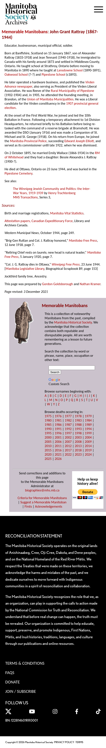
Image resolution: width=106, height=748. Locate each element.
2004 (88, 437)
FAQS (9, 672)
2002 (68, 437)
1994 (88, 429)
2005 (48, 442)
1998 (78, 433)
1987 (68, 425)
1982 (68, 420)
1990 (48, 429)
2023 (78, 454)
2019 (88, 450)
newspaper (24, 86)
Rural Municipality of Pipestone (72, 91)
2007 (68, 442)
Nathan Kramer (90, 284)
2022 (68, 454)
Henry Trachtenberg (62, 193)
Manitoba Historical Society (73, 322)
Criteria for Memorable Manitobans (42, 498)
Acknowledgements (48, 506)
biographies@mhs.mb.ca (42, 490)
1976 (58, 416)
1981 (58, 420)
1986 (58, 425)
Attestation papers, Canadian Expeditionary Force (38, 221)
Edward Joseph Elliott (79, 141)
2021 (58, 454)
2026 (58, 459)
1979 (88, 416)
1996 (58, 433)
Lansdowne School (70, 70)
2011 (58, 446)
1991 (58, 429)
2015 (48, 450)
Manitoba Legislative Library (25, 269)
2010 (48, 446)
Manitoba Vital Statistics (67, 213)
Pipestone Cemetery (18, 173)
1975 (48, 416)
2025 (48, 459)
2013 (78, 446)
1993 (78, 429)
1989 (88, 425)
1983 (78, 420)
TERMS (79, 742)
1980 (48, 420)
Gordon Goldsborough (57, 284)
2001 (58, 437)
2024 (88, 454)
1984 (88, 420)
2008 (78, 442)
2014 (88, 446)
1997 (68, 433)
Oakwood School (16, 74)
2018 (78, 450)
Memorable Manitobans (25, 32)
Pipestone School (53, 74)
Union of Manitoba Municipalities (50, 99)
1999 (88, 433)
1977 (68, 416)
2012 (68, 446)
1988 (78, 425)
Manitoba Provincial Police (28, 141)
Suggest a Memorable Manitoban (43, 502)
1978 (78, 416)
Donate (12, 681)
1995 (48, 433)
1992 (68, 429)
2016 (58, 450)
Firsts (28, 506)
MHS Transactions (25, 197)
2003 (78, 437)
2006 (58, 442)
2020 (48, 454)
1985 (48, 425)
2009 (88, 442)
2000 (48, 437)
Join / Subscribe (20, 691)
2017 (68, 450)
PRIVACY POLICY (64, 742)
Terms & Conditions (24, 663)
